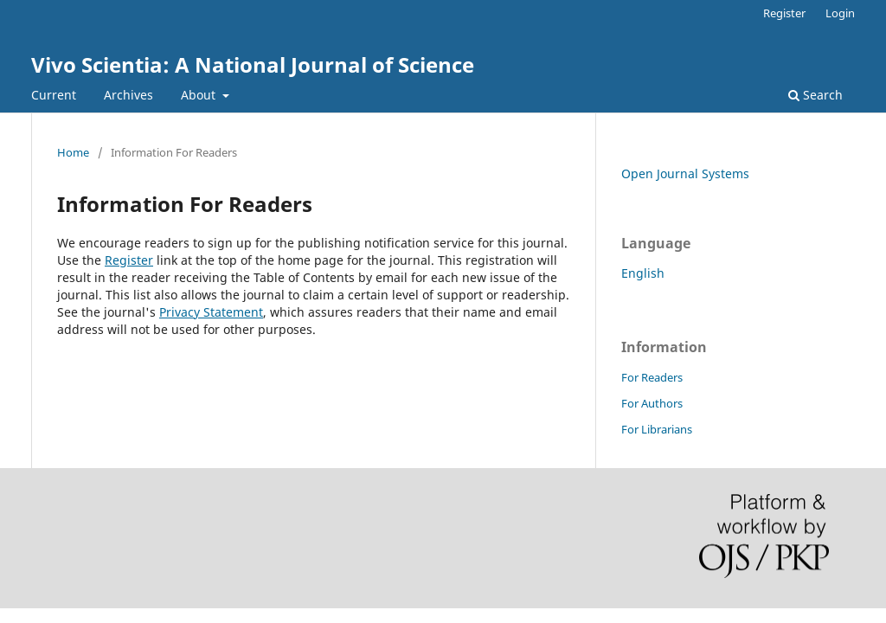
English (642, 273)
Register (784, 13)
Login (840, 13)
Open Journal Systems (685, 173)
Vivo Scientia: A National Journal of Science (252, 64)
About (200, 95)
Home (73, 152)
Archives (128, 95)
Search (815, 95)
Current (53, 95)
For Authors (652, 403)
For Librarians (656, 429)
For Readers (652, 377)
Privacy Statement (211, 312)
